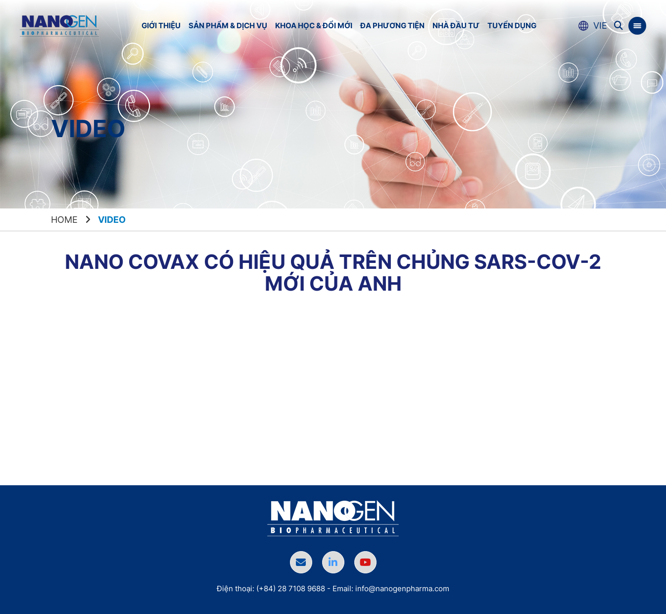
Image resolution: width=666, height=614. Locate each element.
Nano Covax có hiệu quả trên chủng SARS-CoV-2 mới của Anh (333, 273)
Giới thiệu (161, 25)
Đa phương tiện (392, 25)
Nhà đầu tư (455, 25)
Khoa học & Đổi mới (313, 25)
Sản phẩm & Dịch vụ (228, 25)
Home (64, 219)
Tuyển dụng (511, 25)
